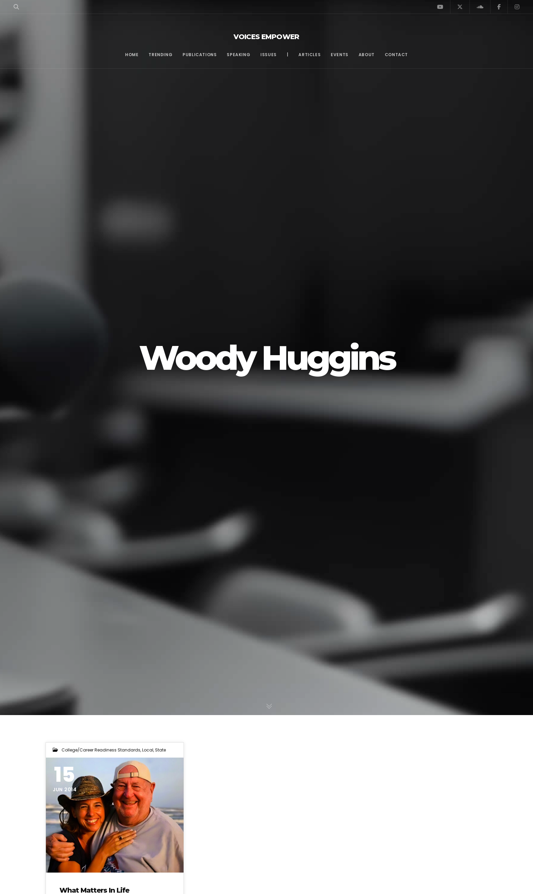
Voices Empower (266, 37)
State (160, 750)
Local (147, 750)
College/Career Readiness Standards (101, 750)
